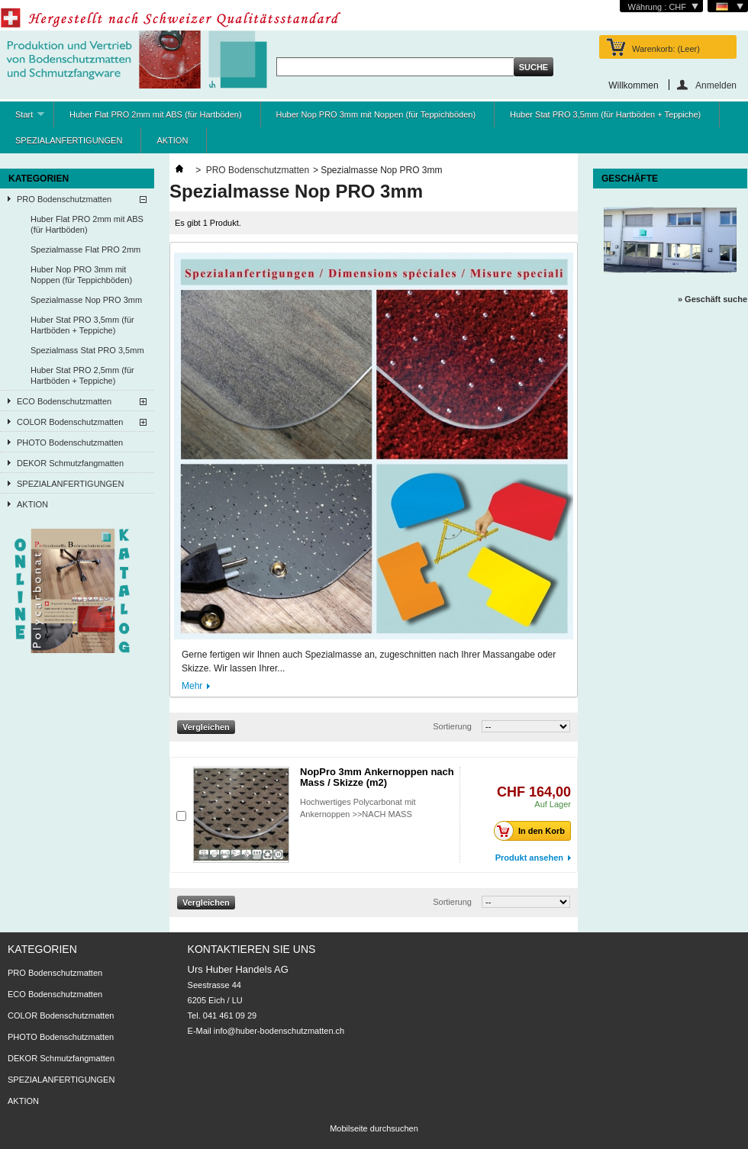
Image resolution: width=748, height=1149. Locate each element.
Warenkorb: (666, 48)
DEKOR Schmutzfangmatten (70, 463)
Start (22, 118)
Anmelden (716, 85)
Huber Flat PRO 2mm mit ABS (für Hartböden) (155, 114)
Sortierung (452, 726)
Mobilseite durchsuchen (374, 1128)
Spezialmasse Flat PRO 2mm (85, 249)
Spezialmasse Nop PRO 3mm (86, 299)
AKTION (172, 140)
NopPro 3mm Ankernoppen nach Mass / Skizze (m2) (377, 777)
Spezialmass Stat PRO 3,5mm (87, 350)
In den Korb (533, 831)
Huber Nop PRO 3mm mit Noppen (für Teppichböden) (376, 114)
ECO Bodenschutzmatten (64, 401)
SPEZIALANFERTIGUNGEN (68, 140)
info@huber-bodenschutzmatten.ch (279, 1030)
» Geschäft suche (712, 299)
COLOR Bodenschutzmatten (70, 421)
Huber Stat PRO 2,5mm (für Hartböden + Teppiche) (82, 375)
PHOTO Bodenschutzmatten (70, 442)
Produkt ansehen (529, 857)
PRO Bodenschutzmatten (64, 199)
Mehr (192, 686)
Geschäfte (629, 178)
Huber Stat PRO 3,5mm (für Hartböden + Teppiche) (605, 114)
